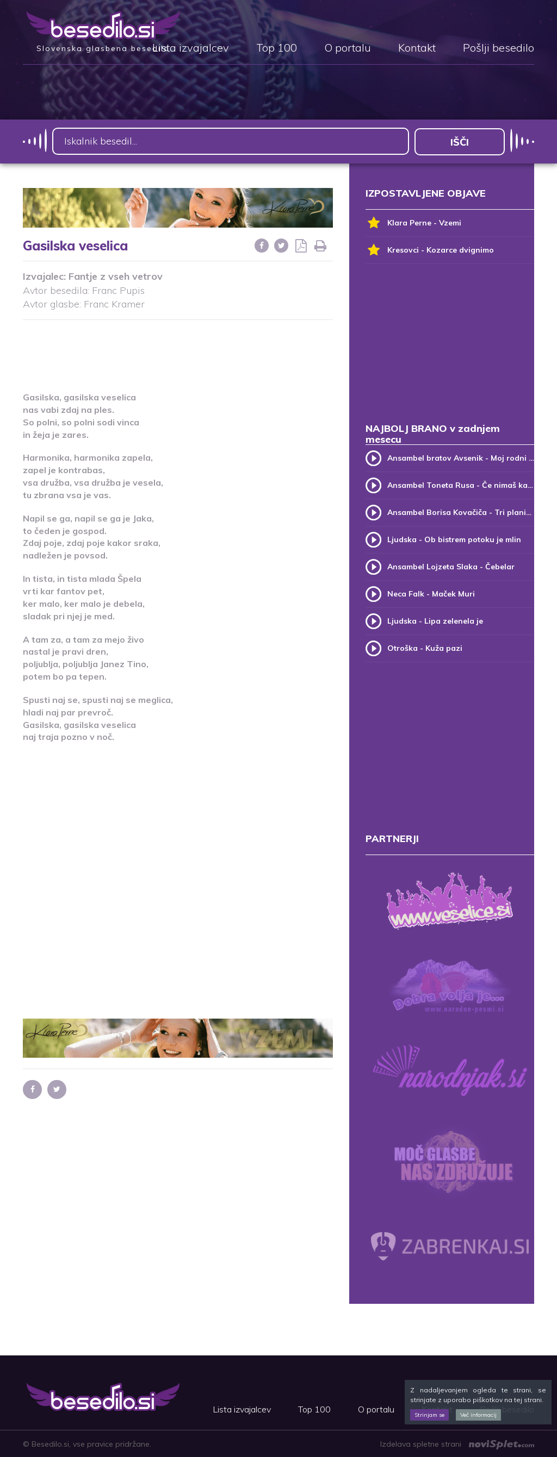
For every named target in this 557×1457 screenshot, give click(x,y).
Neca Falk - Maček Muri (431, 593)
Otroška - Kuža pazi (424, 647)
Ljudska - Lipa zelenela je (435, 620)
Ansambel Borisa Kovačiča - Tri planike (460, 512)
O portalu (347, 48)
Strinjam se (429, 1414)
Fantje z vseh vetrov (116, 275)
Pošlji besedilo (498, 48)
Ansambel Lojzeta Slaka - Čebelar (451, 566)
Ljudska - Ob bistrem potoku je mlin (454, 539)
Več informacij (478, 1414)
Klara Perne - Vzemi (413, 222)
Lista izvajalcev (190, 48)
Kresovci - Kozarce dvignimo (430, 250)
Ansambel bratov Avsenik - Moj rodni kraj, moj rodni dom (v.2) (460, 457)
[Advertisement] (221, 348)
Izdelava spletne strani (457, 1443)
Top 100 (276, 48)
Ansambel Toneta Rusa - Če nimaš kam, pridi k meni (460, 484)
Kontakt (417, 48)
